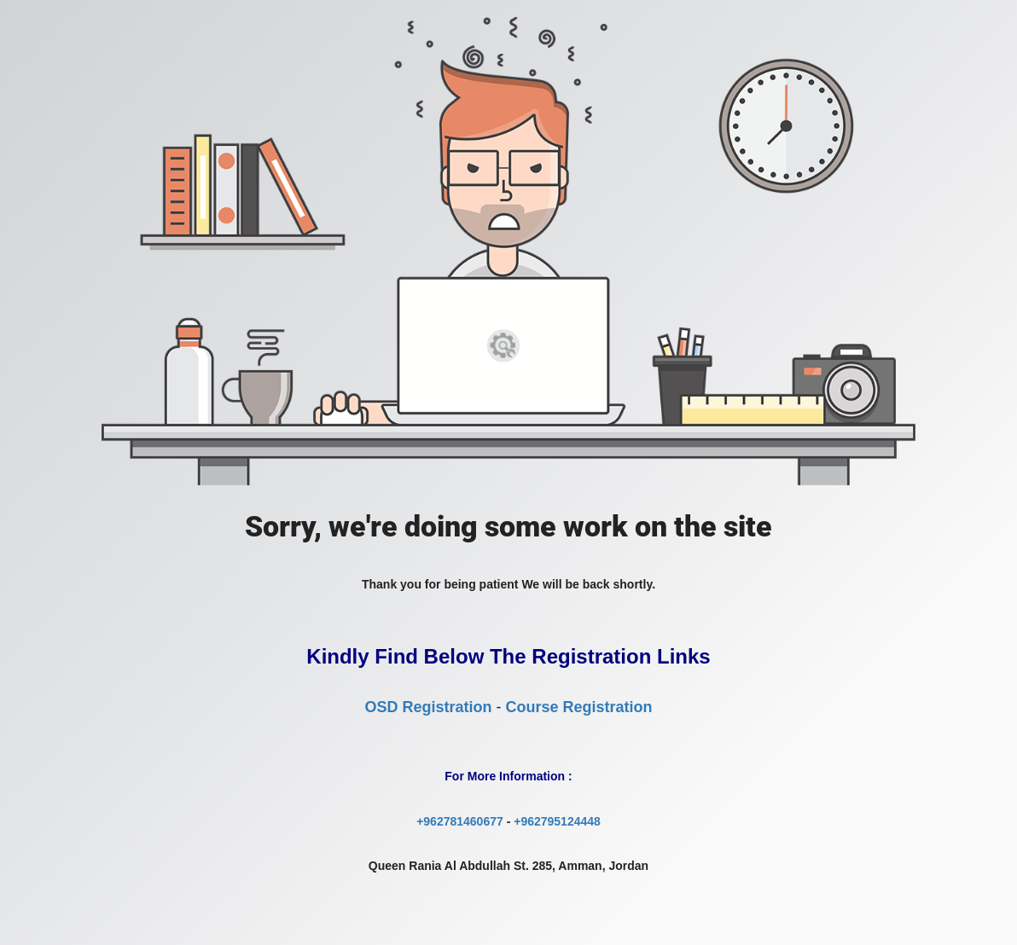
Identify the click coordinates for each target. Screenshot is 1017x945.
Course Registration (578, 707)
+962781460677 (459, 821)
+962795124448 (557, 821)
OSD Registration (427, 707)
